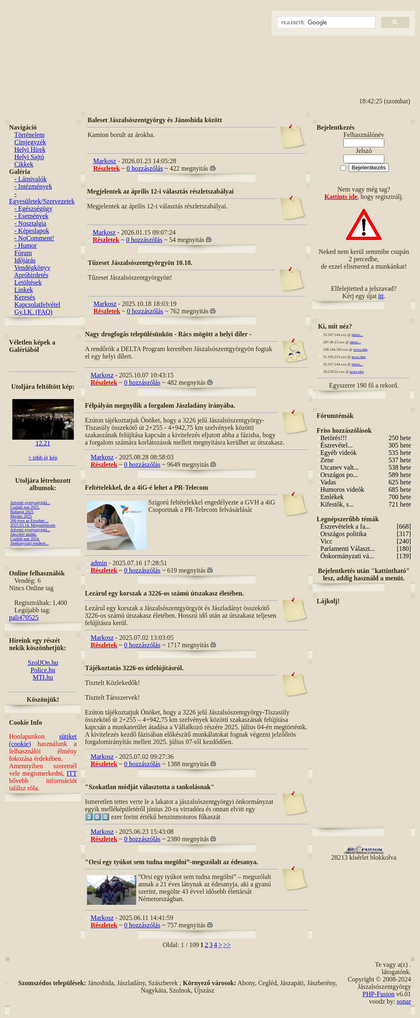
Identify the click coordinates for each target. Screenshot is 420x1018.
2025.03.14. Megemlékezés (32, 525)
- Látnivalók (30, 179)
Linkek (23, 289)
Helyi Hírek (30, 149)
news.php (361, 349)
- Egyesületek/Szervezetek (42, 197)
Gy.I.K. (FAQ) (33, 311)
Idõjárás (25, 260)
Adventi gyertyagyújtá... (30, 502)
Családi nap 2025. (25, 507)
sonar (404, 1001)
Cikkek (23, 164)
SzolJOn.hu (42, 662)
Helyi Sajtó (29, 156)
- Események (31, 215)
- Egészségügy (33, 208)
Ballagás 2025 (22, 511)
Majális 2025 (21, 516)
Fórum (23, 252)
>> (227, 944)
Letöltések (28, 282)
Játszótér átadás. (23, 534)
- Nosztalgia (30, 223)
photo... (357, 335)
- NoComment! (34, 238)
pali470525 (24, 617)
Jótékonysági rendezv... (29, 543)
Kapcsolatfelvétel (37, 304)
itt (380, 295)
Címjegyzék (30, 142)
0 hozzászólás (145, 168)
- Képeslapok (31, 230)
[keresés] (325, 22)
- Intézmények (33, 186)
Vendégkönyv (32, 267)
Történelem (29, 134)
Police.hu (43, 669)
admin (99, 562)
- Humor (25, 245)
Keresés (24, 297)
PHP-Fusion (379, 994)
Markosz (104, 160)
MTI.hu (43, 677)
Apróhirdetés (31, 275)
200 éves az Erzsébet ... (29, 520)
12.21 (43, 440)
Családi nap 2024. (25, 538)
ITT (71, 773)
